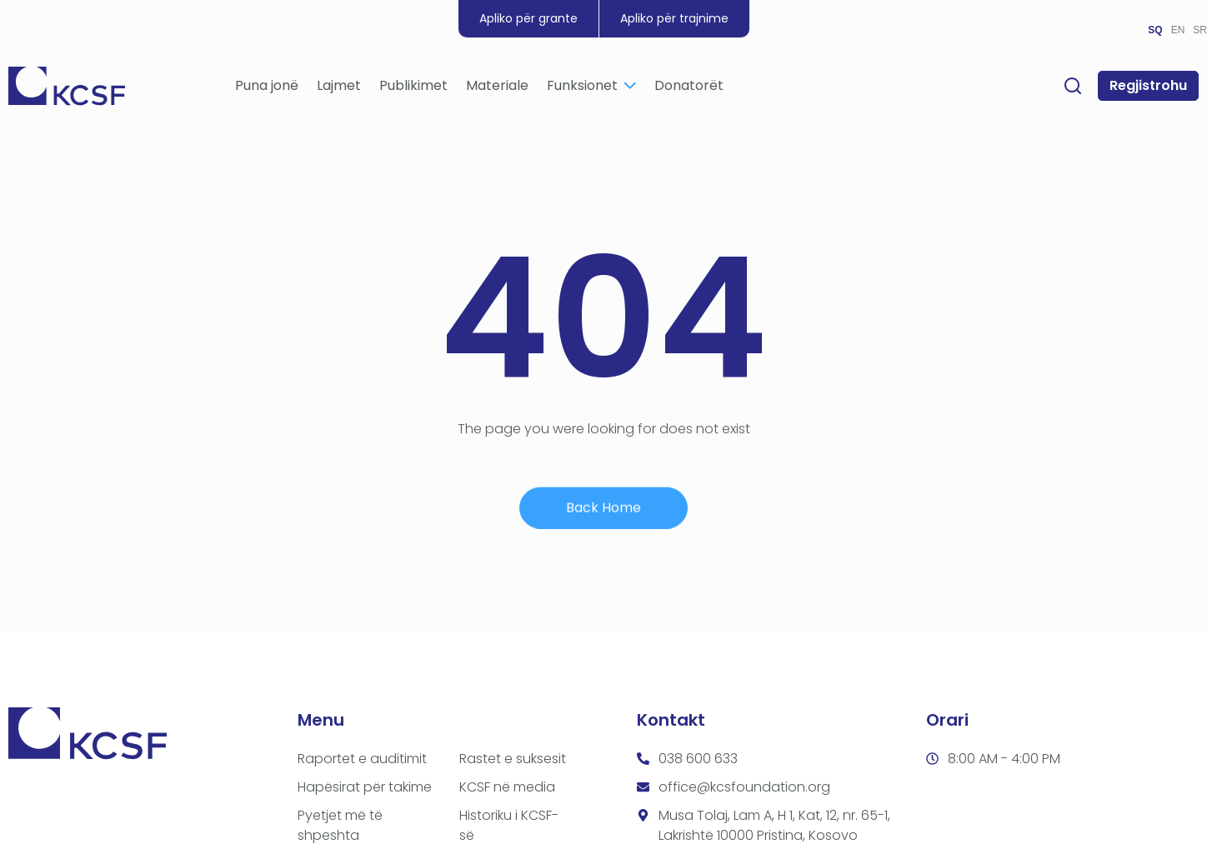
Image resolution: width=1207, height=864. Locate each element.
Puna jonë (266, 87)
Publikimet (413, 87)
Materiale (497, 87)
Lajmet (339, 87)
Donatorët (689, 87)
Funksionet (591, 87)
